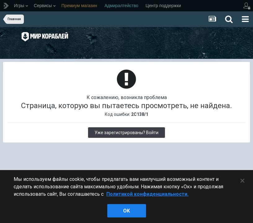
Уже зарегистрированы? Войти (126, 132)
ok (126, 211)
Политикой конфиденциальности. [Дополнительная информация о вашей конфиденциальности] (147, 194)
